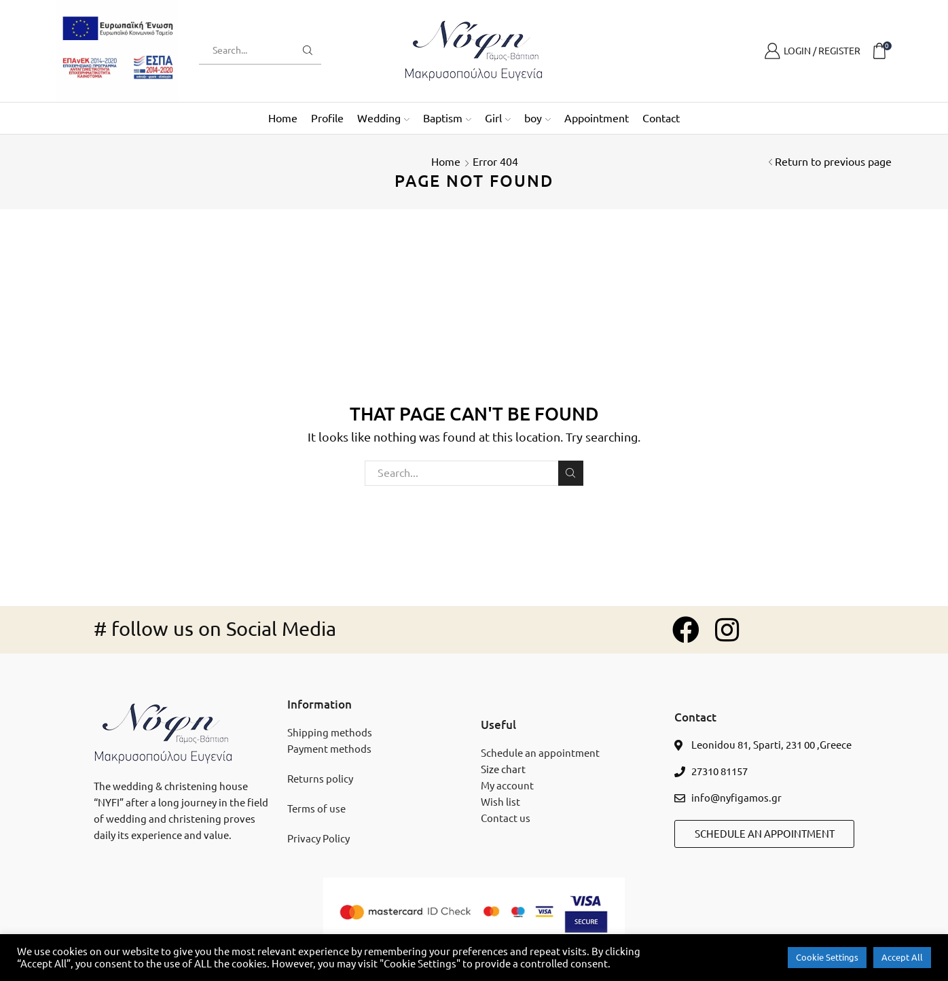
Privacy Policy (318, 838)
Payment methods (329, 749)
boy (537, 118)
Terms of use (316, 809)
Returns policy (320, 779)
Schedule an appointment (540, 753)
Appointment (596, 118)
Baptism (447, 118)
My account (507, 785)
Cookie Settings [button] (827, 957)
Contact (661, 118)
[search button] (307, 50)
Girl (498, 118)
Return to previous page (833, 162)
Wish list (500, 802)
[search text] (250, 50)
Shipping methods (329, 732)
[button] (764, 834)
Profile (327, 118)
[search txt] (474, 473)
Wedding (383, 118)
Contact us (505, 818)
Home (282, 118)
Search (570, 473)
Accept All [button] (902, 957)
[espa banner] (117, 50)
